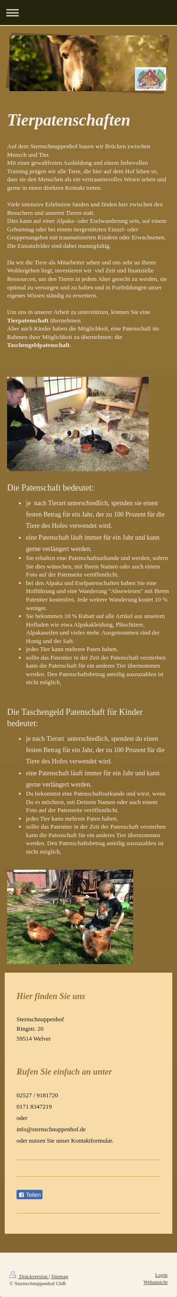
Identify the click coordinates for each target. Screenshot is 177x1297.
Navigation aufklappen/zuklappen (88, 12)
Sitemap (59, 1276)
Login (161, 1275)
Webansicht (155, 1282)
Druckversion (29, 1276)
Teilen (29, 1195)
